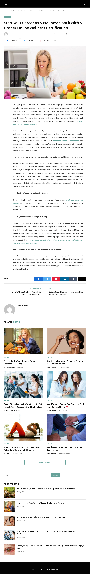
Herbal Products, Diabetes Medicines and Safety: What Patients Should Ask (46, 489)
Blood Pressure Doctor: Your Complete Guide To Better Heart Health (66, 405)
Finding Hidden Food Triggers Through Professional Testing (20, 362)
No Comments (58, 34)
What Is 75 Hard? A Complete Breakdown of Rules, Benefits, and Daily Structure (22, 448)
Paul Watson (52, 453)
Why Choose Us (51, 570)
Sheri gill (9, 453)
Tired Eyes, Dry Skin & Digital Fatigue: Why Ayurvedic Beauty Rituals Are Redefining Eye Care (50, 547)
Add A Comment (45, 462)
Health (8, 17)
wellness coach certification (66, 141)
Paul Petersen (10, 410)
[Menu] (6, 3)
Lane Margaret (53, 367)
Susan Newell (15, 34)
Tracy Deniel (52, 410)
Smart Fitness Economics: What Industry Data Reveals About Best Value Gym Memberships (23, 405)
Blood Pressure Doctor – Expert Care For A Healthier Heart (64, 448)
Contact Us (37, 570)
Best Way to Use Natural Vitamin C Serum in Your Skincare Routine (65, 362)
